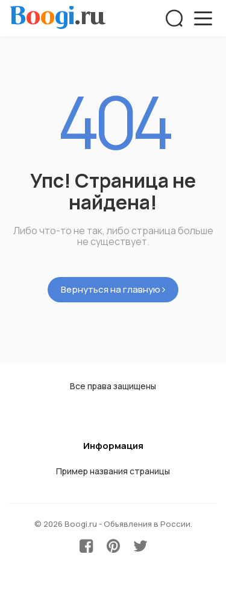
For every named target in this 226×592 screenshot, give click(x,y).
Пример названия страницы (113, 471)
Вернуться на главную (113, 289)
